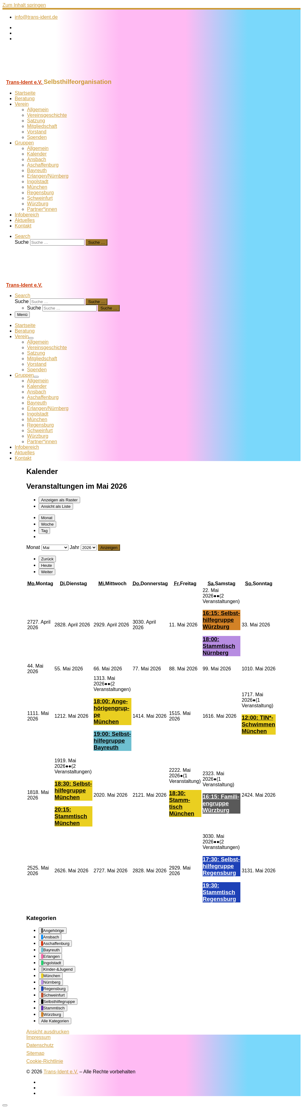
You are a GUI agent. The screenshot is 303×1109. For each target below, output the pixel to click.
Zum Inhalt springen (24, 5)
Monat (46, 517)
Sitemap (35, 1053)
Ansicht (47, 1031)
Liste (56, 506)
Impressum (38, 1037)
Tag (44, 530)
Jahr (74, 547)
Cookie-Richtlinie (44, 1061)
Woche (47, 524)
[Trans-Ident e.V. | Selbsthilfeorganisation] (40, 75)
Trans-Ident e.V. (61, 1071)
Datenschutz (40, 1045)
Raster (59, 500)
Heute (46, 565)
